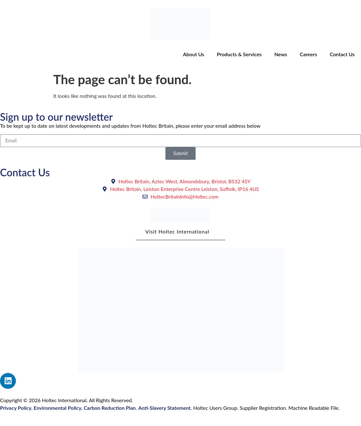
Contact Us (342, 54)
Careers (308, 54)
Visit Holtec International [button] (180, 234)
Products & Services (239, 54)
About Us (193, 54)
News (280, 54)
